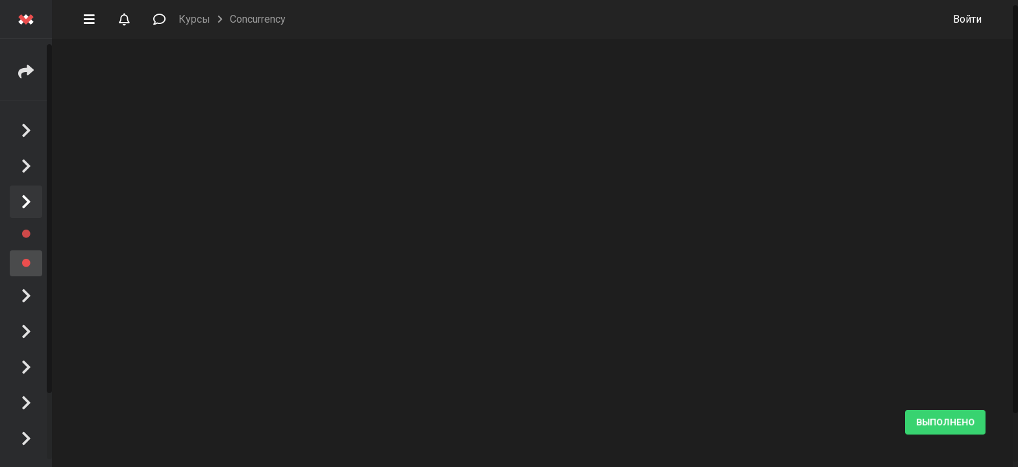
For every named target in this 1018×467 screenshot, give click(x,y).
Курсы (194, 19)
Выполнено (945, 422)
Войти (967, 19)
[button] (89, 18)
